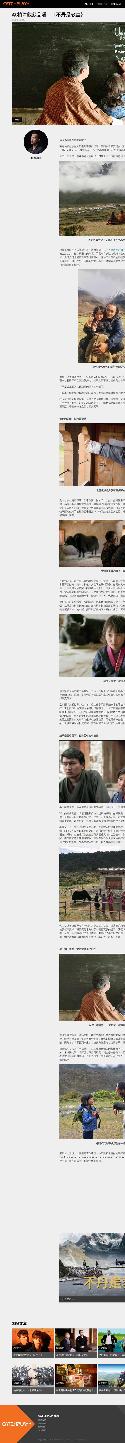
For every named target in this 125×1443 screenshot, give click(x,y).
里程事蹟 (42, 1423)
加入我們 (42, 1430)
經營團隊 (42, 1427)
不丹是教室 (112, 249)
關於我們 (42, 1420)
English (88, 4)
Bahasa (116, 4)
